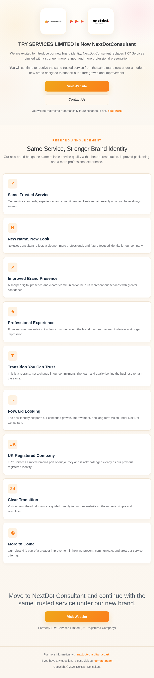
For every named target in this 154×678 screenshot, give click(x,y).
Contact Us (77, 99)
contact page (103, 660)
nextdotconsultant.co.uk (93, 654)
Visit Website (77, 86)
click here (115, 110)
